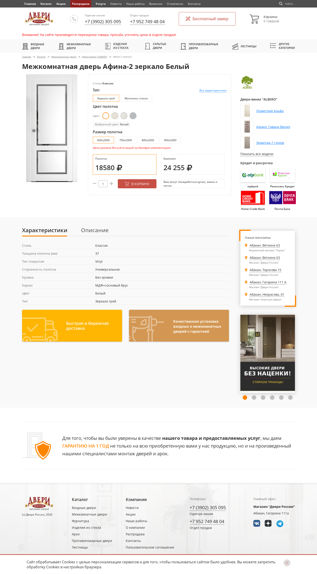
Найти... (287, 4)
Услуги (101, 4)
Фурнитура (80, 521)
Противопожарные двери (199, 46)
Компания (136, 499)
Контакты (194, 4)
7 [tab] (290, 397)
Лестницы (244, 46)
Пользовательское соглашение (150, 547)
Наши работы (135, 4)
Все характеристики (212, 90)
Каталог (46, 4)
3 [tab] (254, 397)
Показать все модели (256, 154)
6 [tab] (281, 397)
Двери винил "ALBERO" (94, 56)
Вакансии (155, 4)
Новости (116, 4)
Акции (61, 4)
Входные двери (33, 46)
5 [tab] (272, 397)
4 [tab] (263, 397)
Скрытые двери (155, 46)
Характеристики (44, 230)
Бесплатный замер (207, 19)
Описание (95, 230)
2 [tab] (245, 397)
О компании (175, 4)
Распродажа (80, 4)
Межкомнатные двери (74, 46)
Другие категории (282, 46)
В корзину (137, 184)
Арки (76, 534)
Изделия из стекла (116, 46)
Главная (26, 56)
